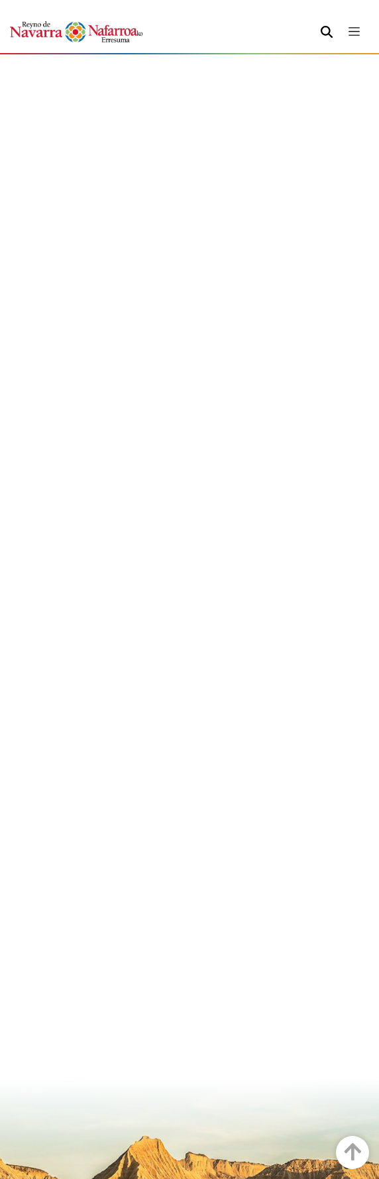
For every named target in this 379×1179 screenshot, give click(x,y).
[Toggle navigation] (354, 31)
